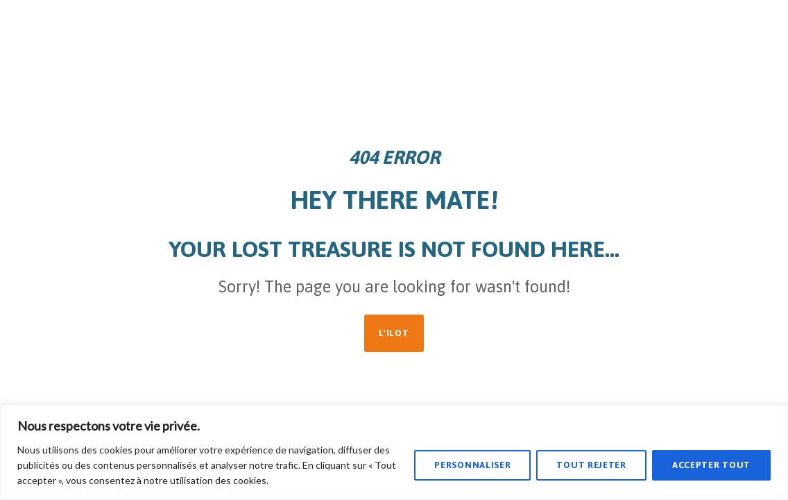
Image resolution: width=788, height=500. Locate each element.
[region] (394, 452)
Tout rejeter (591, 465)
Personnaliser (472, 465)
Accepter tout (711, 465)
